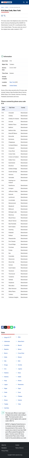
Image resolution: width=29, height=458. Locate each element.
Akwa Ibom (21, 341)
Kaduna (6, 373)
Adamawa (7, 341)
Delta (5, 357)
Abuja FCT (7, 337)
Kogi (5, 380)
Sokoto (20, 400)
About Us (4, 445)
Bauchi (20, 345)
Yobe (19, 404)
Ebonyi (20, 357)
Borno (6, 353)
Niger (5, 388)
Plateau (20, 396)
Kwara (19, 380)
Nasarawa (21, 384)
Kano (19, 373)
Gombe (20, 365)
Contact (17, 445)
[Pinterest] (8, 327)
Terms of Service (19, 448)
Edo (5, 361)
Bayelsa (6, 349)
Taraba (6, 404)
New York (12, 82)
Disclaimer (4, 448)
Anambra (6, 345)
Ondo (5, 392)
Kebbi (19, 376)
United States (13, 85)
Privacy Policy (5, 450)
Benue (19, 349)
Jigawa (20, 369)
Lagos (6, 384)
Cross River (21, 353)
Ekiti (19, 361)
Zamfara (6, 408)
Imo (5, 369)
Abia (19, 337)
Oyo (5, 396)
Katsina (6, 376)
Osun (19, 392)
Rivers (6, 400)
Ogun (19, 388)
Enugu (6, 365)
